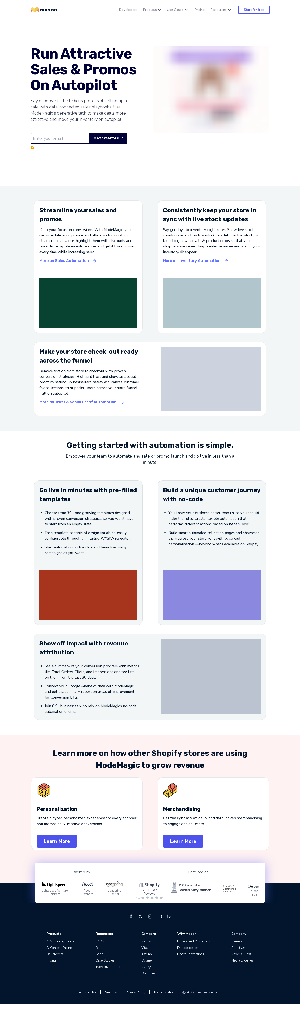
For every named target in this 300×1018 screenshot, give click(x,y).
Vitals (145, 962)
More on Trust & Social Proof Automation (77, 416)
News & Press (241, 968)
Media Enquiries (242, 974)
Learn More (57, 855)
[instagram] (150, 930)
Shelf (99, 968)
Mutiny (146, 981)
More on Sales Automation (64, 274)
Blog (99, 962)
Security (111, 1006)
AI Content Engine (59, 962)
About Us (238, 962)
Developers (128, 9)
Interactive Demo (108, 981)
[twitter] (140, 930)
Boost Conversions (190, 968)
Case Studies (105, 974)
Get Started (108, 138)
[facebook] (131, 930)
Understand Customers (193, 955)
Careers (237, 955)
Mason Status (163, 1006)
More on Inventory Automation (191, 274)
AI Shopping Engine (60, 955)
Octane (146, 974)
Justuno (146, 968)
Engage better (187, 962)
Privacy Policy (135, 1006)
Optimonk (148, 987)
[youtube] (160, 930)
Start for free (254, 9)
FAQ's (100, 955)
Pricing (199, 9)
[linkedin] (169, 930)
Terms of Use (86, 1006)
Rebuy (146, 955)
